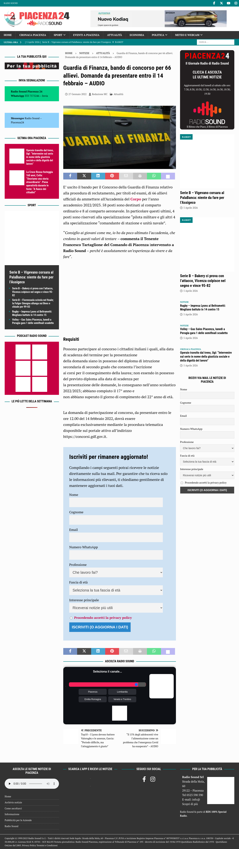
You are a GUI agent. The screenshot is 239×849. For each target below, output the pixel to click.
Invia (45, 95)
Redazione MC (99, 94)
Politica (158, 35)
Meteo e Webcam (187, 35)
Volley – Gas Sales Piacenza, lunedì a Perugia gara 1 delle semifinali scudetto (204, 331)
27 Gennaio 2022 (77, 94)
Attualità (114, 35)
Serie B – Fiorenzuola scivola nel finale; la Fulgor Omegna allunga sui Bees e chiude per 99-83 (33, 303)
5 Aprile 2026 (190, 207)
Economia (137, 35)
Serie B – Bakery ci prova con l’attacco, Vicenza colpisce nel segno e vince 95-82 (32, 292)
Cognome (76, 512)
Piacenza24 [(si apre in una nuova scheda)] (17, 122)
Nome (73, 494)
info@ (196, 799)
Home (8, 35)
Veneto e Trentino (122, 699)
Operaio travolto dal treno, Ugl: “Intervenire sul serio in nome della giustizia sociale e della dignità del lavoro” (40, 157)
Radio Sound (11, 3)
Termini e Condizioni (46, 845)
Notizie (84, 53)
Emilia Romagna (92, 699)
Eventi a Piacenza (86, 35)
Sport (58, 35)
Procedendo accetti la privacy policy (103, 617)
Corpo (135, 199)
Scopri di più (190, 804)
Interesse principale (84, 600)
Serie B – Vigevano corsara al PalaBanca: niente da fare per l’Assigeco (31, 277)
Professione (78, 564)
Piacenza (92, 692)
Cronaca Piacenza (32, 35)
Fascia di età (78, 582)
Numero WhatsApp (83, 547)
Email (73, 529)
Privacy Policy (29, 845)
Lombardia (122, 692)
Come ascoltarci (13, 808)
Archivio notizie (13, 802)
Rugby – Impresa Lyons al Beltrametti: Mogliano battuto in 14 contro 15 (203, 307)
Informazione (12, 814)
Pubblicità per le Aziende (18, 820)
